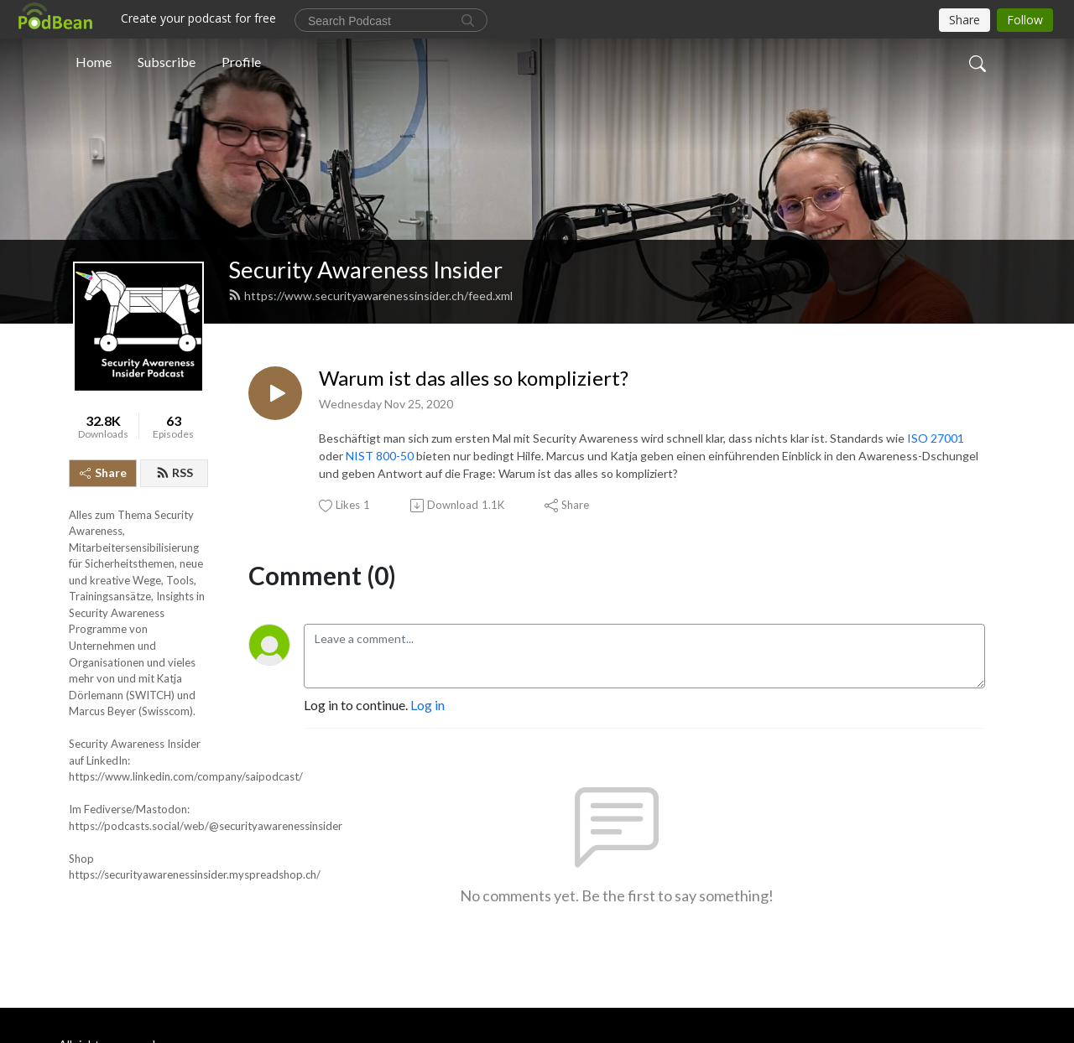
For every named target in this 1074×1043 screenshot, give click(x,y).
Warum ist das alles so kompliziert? (473, 378)
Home (94, 62)
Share (103, 472)
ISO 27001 (935, 438)
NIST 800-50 (380, 456)
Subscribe (167, 62)
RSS (174, 472)
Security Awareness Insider (365, 269)
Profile (241, 62)
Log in (427, 705)
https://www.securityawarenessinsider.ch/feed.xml (370, 295)
